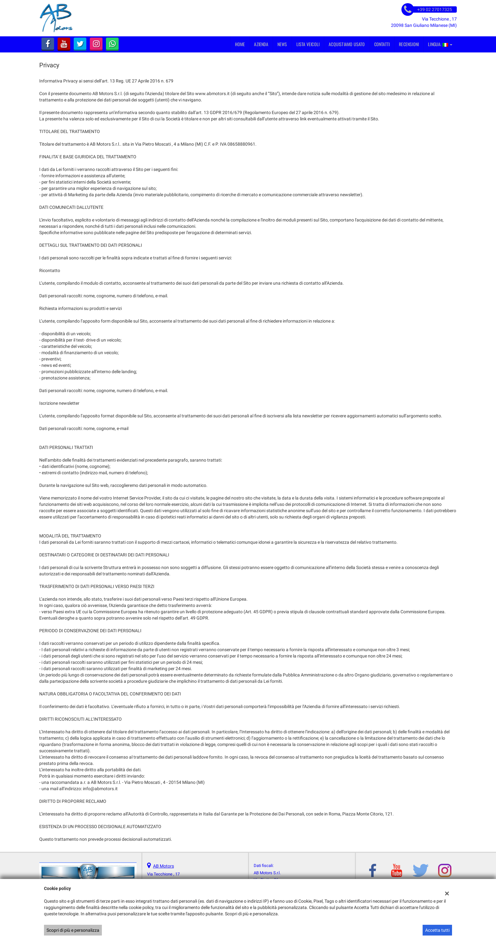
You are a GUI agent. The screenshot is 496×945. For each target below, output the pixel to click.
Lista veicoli (308, 44)
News (282, 44)
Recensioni (409, 44)
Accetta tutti (437, 930)
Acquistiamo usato (347, 44)
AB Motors (163, 866)
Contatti (382, 44)
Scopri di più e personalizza (72, 930)
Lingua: (440, 44)
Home (240, 44)
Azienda (261, 44)
